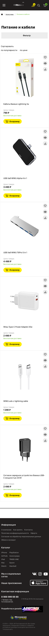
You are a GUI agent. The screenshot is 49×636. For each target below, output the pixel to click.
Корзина (44, 5)
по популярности (9, 50)
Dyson (12, 563)
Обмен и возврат (8, 540)
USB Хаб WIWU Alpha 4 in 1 (15, 178)
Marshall (12, 566)
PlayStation (14, 552)
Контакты (28, 530)
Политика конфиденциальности (15, 533)
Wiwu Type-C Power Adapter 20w (17, 327)
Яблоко (18, 5)
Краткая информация (45, 63)
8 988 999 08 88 (10, 596)
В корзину (14, 121)
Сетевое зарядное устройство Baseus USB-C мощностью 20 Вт (24, 476)
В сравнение (45, 69)
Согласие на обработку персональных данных (21, 536)
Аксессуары (10, 14)
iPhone (4, 552)
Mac (3, 563)
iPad (3, 559)
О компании (6, 530)
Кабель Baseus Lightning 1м (16, 104)
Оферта (34, 533)
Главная (2, 14)
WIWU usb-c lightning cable (15, 401)
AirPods (4, 556)
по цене (23, 50)
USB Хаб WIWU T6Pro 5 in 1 (15, 252)
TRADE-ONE (14, 559)
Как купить (17, 530)
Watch (3, 566)
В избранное (45, 57)
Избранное (33, 5)
